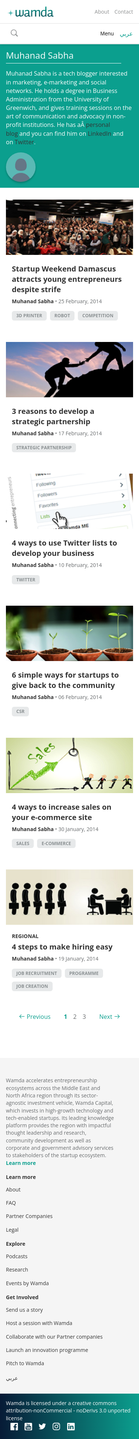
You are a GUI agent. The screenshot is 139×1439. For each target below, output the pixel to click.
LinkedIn (100, 133)
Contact (124, 11)
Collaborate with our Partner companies (54, 1336)
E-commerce (56, 843)
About (102, 11)
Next (105, 1017)
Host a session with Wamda (39, 1322)
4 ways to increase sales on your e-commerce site (62, 812)
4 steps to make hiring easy (62, 947)
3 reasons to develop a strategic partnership (53, 416)
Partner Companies (29, 1216)
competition (97, 315)
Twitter (24, 142)
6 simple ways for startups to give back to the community (65, 680)
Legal (12, 1229)
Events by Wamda (27, 1283)
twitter (25, 580)
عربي (126, 34)
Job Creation (32, 986)
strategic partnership (44, 448)
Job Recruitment (36, 973)
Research (17, 1269)
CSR (20, 711)
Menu (107, 33)
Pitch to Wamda (25, 1363)
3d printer (29, 315)
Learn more (21, 1162)
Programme (84, 973)
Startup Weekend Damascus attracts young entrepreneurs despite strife (67, 279)
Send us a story (24, 1309)
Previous (38, 1017)
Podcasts (16, 1256)
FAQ (11, 1202)
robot (62, 315)
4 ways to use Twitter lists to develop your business (64, 548)
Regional (25, 936)
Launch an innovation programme (47, 1349)
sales (22, 843)
